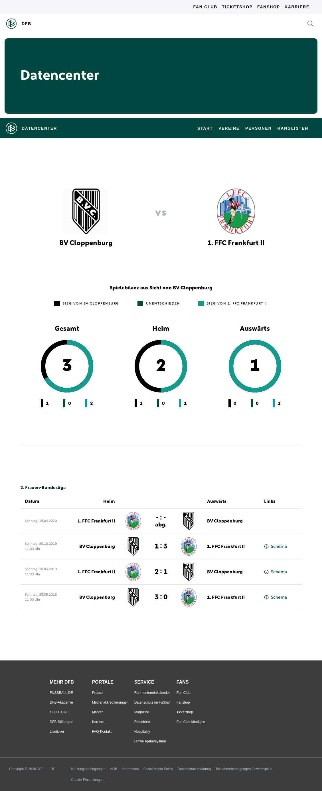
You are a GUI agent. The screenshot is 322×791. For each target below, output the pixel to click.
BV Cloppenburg (225, 521)
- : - (161, 521)
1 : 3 (161, 546)
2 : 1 (161, 571)
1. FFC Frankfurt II (96, 521)
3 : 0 (161, 597)
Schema (275, 546)
